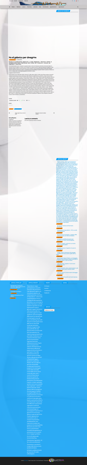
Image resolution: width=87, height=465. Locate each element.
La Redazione (20, 0)
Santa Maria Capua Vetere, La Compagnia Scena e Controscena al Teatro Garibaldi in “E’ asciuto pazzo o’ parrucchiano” (67, 259)
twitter (74, 1)
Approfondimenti (53, 6)
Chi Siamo (46, 286)
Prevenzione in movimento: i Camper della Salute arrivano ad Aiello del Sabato (67, 235)
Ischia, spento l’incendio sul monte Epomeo (67, 277)
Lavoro (24, 6)
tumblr (78, 1)
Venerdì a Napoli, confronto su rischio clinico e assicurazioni (66, 244)
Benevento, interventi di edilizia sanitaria (41, 113)
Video (40, 6)
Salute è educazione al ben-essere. (17, 295)
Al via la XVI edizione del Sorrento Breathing (65, 226)
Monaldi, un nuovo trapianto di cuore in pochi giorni (66, 248)
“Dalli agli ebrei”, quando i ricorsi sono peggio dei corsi (66, 264)
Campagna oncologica (16, 291)
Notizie (13, 6)
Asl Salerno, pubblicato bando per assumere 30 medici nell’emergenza (65, 239)
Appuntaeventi (61, 6)
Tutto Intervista (45, 6)
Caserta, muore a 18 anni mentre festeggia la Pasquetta (67, 273)
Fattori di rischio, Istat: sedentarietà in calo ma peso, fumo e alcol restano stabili (67, 268)
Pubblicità (26, 0)
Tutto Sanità (26, 460)
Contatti (15, 0)
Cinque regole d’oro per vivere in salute (20, 113)
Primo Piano (29, 6)
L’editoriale (35, 6)
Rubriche (19, 6)
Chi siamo (11, 0)
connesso (30, 120)
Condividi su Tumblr (12, 100)
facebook (73, 1)
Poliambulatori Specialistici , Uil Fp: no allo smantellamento (67, 230)
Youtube (76, 1)
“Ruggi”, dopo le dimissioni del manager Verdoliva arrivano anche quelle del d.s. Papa (66, 253)
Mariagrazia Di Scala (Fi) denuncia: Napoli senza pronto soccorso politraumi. (18, 286)
